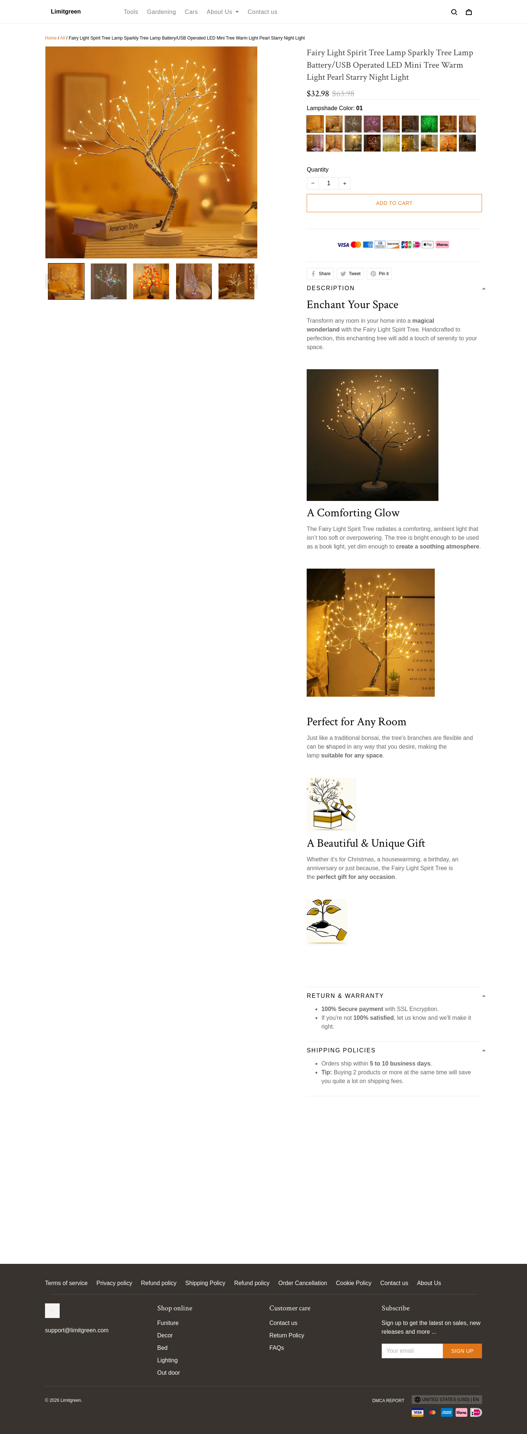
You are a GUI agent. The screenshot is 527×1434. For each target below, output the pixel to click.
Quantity (318, 169)
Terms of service (66, 1283)
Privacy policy (114, 1283)
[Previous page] (48, 281)
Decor (165, 1335)
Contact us (394, 1283)
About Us (429, 1283)
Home (51, 38)
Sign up (462, 1351)
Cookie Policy (353, 1283)
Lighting (167, 1360)
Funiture (168, 1323)
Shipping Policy (205, 1283)
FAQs (276, 1348)
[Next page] (254, 281)
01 (359, 108)
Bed (162, 1348)
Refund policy (158, 1283)
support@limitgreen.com (77, 1330)
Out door (168, 1373)
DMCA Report (388, 1400)
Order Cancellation (303, 1283)
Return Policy (286, 1335)
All (62, 38)
